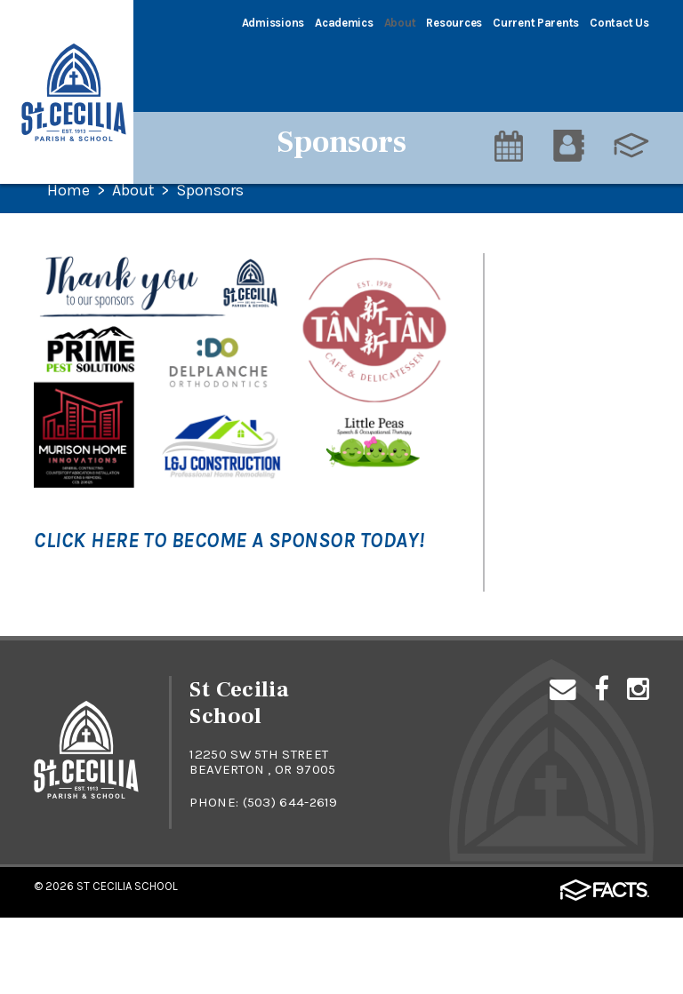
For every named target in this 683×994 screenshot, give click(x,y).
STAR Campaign (552, 272)
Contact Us (619, 22)
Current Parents (536, 22)
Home (68, 191)
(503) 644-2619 (291, 879)
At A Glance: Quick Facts (560, 593)
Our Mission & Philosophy (548, 323)
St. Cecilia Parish (555, 500)
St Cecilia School (127, 962)
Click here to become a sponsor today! (229, 541)
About (400, 22)
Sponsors (211, 191)
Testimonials (543, 416)
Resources (454, 22)
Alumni (523, 645)
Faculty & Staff (552, 458)
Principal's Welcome (566, 375)
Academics (344, 22)
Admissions (273, 22)
